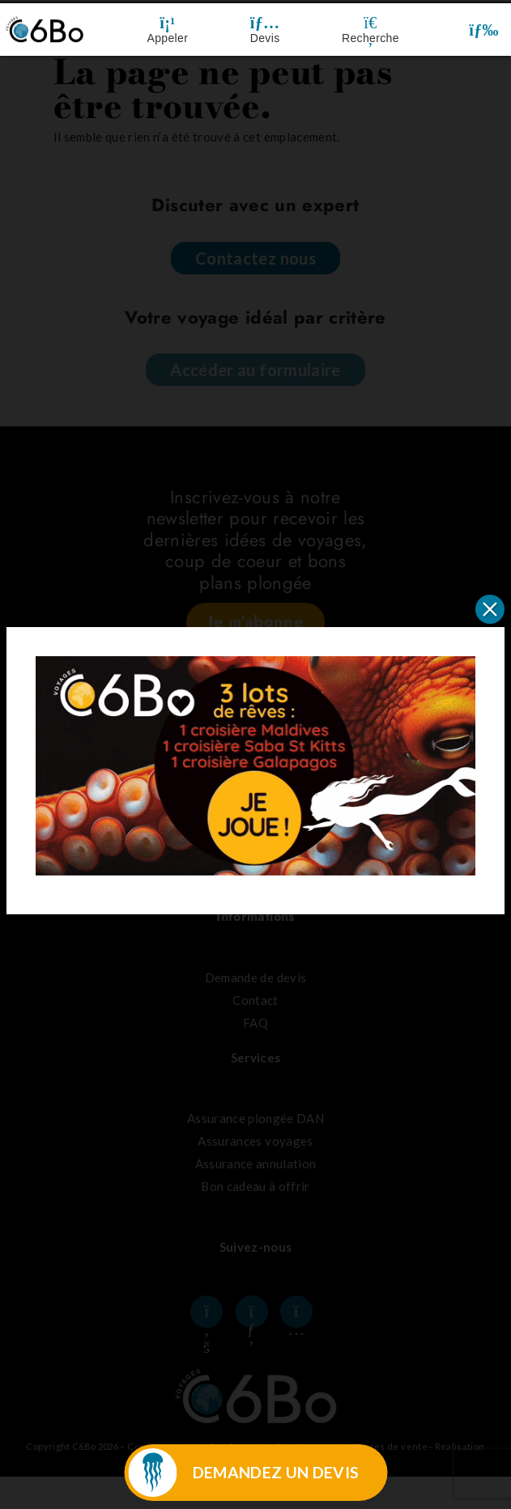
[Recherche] (370, 23)
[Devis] (265, 23)
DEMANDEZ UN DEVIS (276, 1472)
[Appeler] (168, 23)
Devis (265, 38)
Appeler (168, 38)
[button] (484, 29)
